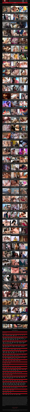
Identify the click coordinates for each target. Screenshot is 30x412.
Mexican (23, 369)
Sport (5, 384)
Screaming (13, 382)
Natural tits (8, 372)
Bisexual (19, 338)
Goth (3, 355)
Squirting (9, 384)
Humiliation (12, 358)
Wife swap (17, 394)
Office (3, 374)
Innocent (9, 360)
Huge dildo (9, 358)
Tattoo (7, 387)
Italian (19, 360)
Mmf (9, 370)
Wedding (6, 394)
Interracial (17, 360)
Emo (7, 349)
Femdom (21, 351)
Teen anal (16, 387)
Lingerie (20, 367)
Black (25, 338)
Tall (5, 387)
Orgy (9, 374)
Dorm (16, 346)
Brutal (8, 339)
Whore (12, 394)
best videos (6, 2)
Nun (17, 372)
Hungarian (15, 358)
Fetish (23, 351)
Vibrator (3, 392)
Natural (5, 372)
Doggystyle (9, 346)
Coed (19, 342)
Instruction (14, 360)
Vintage (6, 392)
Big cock (12, 338)
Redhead (6, 380)
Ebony (3, 349)
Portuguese (13, 377)
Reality (3, 380)
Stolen (20, 384)
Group (14, 355)
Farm (10, 351)
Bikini (17, 338)
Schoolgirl (11, 382)
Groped (12, 355)
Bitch (21, 338)
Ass (5, 335)
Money (13, 370)
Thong (20, 387)
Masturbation (14, 369)
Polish (5, 377)
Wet (10, 394)
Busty (17, 339)
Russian (22, 380)
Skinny (17, 383)
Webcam (3, 394)
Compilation (24, 342)
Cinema (3, 342)
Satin (6, 382)
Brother (3, 339)
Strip (24, 384)
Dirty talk (4, 346)
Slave (22, 383)
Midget (25, 369)
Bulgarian (13, 339)
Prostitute (22, 377)
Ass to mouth (10, 335)
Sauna (8, 382)
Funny (11, 352)
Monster (15, 370)
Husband (17, 358)
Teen (13, 387)
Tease (11, 387)
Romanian (15, 380)
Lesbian (15, 367)
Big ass (8, 338)
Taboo (3, 387)
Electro (5, 349)
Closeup (10, 342)
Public (24, 377)
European (12, 349)
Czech (11, 343)
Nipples (11, 372)
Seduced (19, 382)
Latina (10, 367)
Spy (7, 384)
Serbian (21, 382)
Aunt (15, 335)
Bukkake (11, 339)
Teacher (9, 387)
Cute (9, 343)
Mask (9, 369)
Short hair (8, 383)
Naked (3, 372)
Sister (14, 383)
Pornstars (10, 377)
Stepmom (12, 384)
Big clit (10, 338)
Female (18, 351)
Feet (16, 351)
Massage (11, 369)
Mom (11, 370)
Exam (17, 349)
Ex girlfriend (15, 349)
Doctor (6, 346)
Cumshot (7, 343)
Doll (11, 346)
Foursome (4, 352)
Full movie (9, 352)
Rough (17, 380)
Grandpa (5, 355)
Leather (13, 367)
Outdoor (11, 374)
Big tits (15, 338)
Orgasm (7, 374)
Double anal (19, 346)
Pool (7, 377)
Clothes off (15, 342)
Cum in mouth (4, 343)
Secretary (16, 382)
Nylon (21, 372)
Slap (20, 383)
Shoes (6, 383)
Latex (8, 367)
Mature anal (20, 369)
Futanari (13, 352)
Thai (18, 387)
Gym (16, 355)
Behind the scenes (4, 338)
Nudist (15, 372)
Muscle (18, 370)
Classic (6, 342)
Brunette (6, 339)
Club (17, 342)
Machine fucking (4, 369)
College (21, 342)
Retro (8, 380)
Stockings (18, 384)
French (6, 352)
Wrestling (19, 394)
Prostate (19, 377)
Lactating (4, 367)
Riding (10, 380)
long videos (23, 2)
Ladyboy (6, 367)
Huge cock (6, 358)
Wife (14, 394)
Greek (10, 355)
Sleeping (25, 383)
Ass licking (7, 335)
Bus (15, 339)
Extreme (20, 349)
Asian (3, 335)
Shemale (4, 383)
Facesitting (4, 351)
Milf (3, 370)
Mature (17, 369)
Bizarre (23, 338)
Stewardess (15, 384)
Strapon (23, 384)
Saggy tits (4, 382)
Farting (12, 351)
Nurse (19, 372)
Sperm (3, 384)
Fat (14, 351)
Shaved (23, 382)
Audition (13, 335)
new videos (15, 2)
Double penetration (23, 346)
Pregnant (17, 377)
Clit (7, 342)
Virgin (8, 392)
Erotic (9, 349)
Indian (3, 360)
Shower (11, 383)
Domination (14, 346)
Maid (7, 369)
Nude (13, 372)
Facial (6, 351)
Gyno (18, 355)
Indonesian (6, 360)
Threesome (23, 387)
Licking (17, 367)
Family (8, 351)
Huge (3, 358)
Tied (25, 387)
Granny (8, 355)
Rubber (19, 380)
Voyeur (10, 392)
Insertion (11, 360)
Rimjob (12, 380)
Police (3, 377)
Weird (8, 394)
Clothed (12, 342)
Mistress (7, 370)
